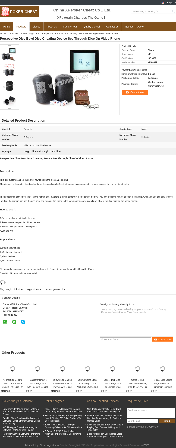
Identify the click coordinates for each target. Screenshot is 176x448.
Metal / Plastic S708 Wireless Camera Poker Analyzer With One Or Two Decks (63, 410)
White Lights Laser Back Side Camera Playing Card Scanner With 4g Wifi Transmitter (105, 427)
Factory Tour (70, 26)
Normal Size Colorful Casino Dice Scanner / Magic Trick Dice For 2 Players (12, 384)
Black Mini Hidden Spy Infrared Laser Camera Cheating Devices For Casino (105, 435)
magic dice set (34, 289)
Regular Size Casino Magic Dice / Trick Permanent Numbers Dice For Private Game (162, 384)
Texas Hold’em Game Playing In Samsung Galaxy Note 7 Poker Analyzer (64, 426)
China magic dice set (49, 445)
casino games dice (55, 289)
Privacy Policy (31, 445)
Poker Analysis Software (17, 401)
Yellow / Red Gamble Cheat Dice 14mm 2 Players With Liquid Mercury (62, 384)
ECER (146, 445)
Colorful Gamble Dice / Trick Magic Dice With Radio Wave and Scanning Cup (87, 384)
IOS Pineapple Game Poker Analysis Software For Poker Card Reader (20, 428)
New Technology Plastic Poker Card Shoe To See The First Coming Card (104, 410)
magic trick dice (14, 289)
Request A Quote (134, 26)
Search (174, 11)
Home (6, 26)
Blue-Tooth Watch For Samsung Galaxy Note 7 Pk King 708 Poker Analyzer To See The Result (63, 418)
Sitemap (139, 426)
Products (21, 26)
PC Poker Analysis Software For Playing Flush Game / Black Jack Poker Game (21, 435)
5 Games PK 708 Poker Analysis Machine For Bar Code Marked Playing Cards (63, 434)
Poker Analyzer (54, 401)
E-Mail (130, 426)
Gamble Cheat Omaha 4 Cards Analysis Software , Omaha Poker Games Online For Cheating (21, 421)
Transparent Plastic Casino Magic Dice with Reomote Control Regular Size (37, 384)
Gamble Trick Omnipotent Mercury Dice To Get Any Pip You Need (137, 384)
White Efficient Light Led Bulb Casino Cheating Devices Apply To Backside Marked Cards (104, 418)
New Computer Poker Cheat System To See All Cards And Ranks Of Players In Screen (21, 412)
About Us (52, 26)
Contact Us (112, 26)
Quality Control (91, 26)
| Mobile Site (152, 426)
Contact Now (137, 92)
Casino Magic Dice (30, 33)
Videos (36, 26)
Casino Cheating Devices (103, 401)
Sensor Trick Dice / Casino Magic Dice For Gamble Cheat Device (112, 384)
